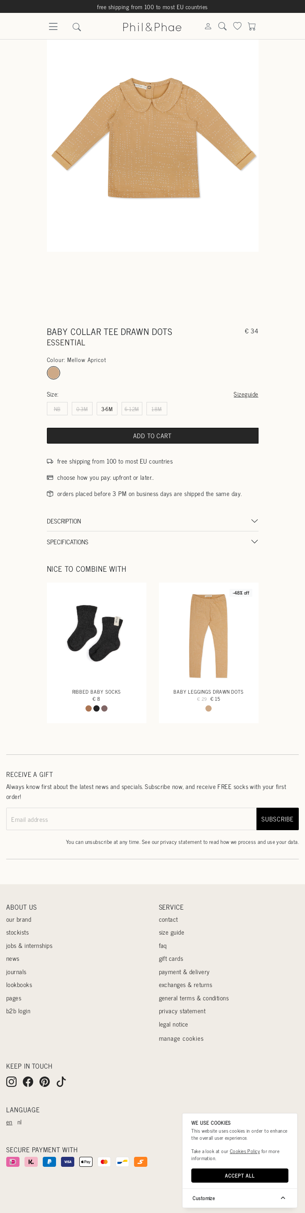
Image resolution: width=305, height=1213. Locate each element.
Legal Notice (173, 1024)
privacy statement (181, 841)
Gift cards (171, 958)
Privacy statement (182, 1010)
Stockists (17, 932)
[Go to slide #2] (172, 283)
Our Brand (18, 919)
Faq (163, 945)
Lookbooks (19, 984)
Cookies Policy (245, 1151)
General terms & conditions (194, 997)
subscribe (277, 819)
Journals (16, 971)
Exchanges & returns (185, 984)
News (13, 958)
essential (66, 342)
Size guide (172, 932)
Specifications (67, 541)
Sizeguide (246, 394)
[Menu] (53, 29)
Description (64, 521)
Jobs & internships (29, 945)
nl (19, 1121)
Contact (168, 919)
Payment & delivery (184, 971)
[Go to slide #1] (132, 283)
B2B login (18, 1010)
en (9, 1121)
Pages (13, 997)
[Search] (208, 27)
